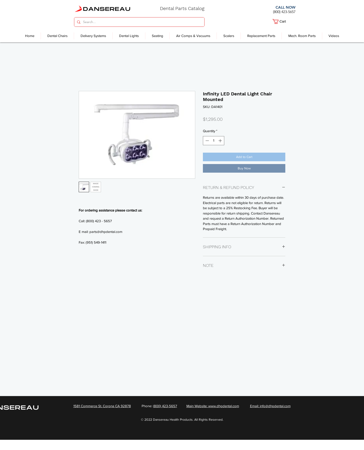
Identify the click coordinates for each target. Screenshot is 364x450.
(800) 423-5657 (284, 12)
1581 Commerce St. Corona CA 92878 (102, 406)
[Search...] (139, 22)
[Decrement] (207, 140)
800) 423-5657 (165, 406)
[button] (282, 21)
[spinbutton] (214, 140)
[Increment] (221, 140)
